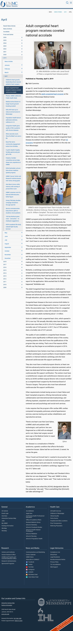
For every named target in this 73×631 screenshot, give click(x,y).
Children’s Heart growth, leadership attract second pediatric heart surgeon (13, 80)
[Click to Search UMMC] (67, 2)
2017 (4, 262)
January (7, 63)
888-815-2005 (18, 618)
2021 (4, 49)
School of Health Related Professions (33, 528)
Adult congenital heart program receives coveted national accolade (13, 88)
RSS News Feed (31, 572)
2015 (4, 268)
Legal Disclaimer (55, 555)
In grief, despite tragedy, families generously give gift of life (13, 150)
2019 (65, 10)
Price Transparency (56, 521)
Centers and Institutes (8, 550)
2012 (4, 277)
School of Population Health (34, 536)
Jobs (3, 519)
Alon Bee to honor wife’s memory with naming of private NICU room (13, 184)
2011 (4, 279)
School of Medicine (31, 531)
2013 (4, 274)
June (6, 234)
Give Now (4, 514)
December (8, 256)
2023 (4, 44)
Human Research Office (8, 552)
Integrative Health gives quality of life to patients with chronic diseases (13, 126)
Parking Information (7, 523)
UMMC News (30, 555)
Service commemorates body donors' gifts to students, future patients (13, 209)
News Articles (9, 59)
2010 (4, 282)
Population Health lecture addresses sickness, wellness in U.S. (13, 118)
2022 (4, 47)
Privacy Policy (54, 560)
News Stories (30, 3)
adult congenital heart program (52, 92)
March (6, 70)
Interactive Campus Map (9, 516)
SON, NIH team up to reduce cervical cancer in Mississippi (13, 110)
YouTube (29, 565)
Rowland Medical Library (33, 520)
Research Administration (9, 559)
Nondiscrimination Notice (57, 557)
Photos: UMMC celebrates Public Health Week (13, 95)
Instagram (30, 567)
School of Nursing (31, 534)
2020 (4, 52)
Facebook (30, 560)
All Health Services (55, 509)
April (6, 74)
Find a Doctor (54, 516)
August (7, 241)
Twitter (29, 562)
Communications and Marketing (35, 550)
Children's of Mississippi (57, 511)
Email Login (5, 511)
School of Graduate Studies (34, 525)
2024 (4, 41)
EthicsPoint (53, 552)
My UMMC (5, 521)
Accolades (6, 29)
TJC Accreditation (55, 562)
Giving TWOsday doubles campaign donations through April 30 (13, 201)
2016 (4, 265)
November (8, 252)
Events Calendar (31, 552)
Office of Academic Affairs (33, 518)
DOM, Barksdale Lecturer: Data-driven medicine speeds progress (13, 168)
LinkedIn (29, 570)
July (6, 238)
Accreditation (30, 509)
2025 (4, 38)
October (7, 249)
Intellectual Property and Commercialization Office (9, 555)
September (8, 245)
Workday (4, 528)
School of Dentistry (31, 523)
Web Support (54, 565)
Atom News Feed (32, 575)
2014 (4, 271)
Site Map (4, 526)
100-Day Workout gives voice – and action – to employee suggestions (12, 217)
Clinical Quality (54, 514)
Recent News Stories (9, 24)
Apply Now (29, 511)
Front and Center (8, 32)
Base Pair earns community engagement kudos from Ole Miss (13, 142)
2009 (4, 285)
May (6, 230)
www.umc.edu (5, 612)
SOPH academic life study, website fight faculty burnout (13, 225)
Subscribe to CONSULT (32, 557)
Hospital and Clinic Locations (58, 519)
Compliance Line (55, 550)
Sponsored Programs (8, 561)
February (7, 67)
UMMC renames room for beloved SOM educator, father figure (13, 193)
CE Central (5, 509)
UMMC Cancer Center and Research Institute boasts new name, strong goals (13, 176)
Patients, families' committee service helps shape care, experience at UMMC (13, 159)
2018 (4, 259)
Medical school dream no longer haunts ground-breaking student (13, 102)
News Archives (7, 27)
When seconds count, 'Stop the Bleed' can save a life (13, 134)
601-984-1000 (17, 616)
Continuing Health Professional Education (35, 514)
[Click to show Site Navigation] (71, 2)
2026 (4, 35)
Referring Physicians (56, 523)
